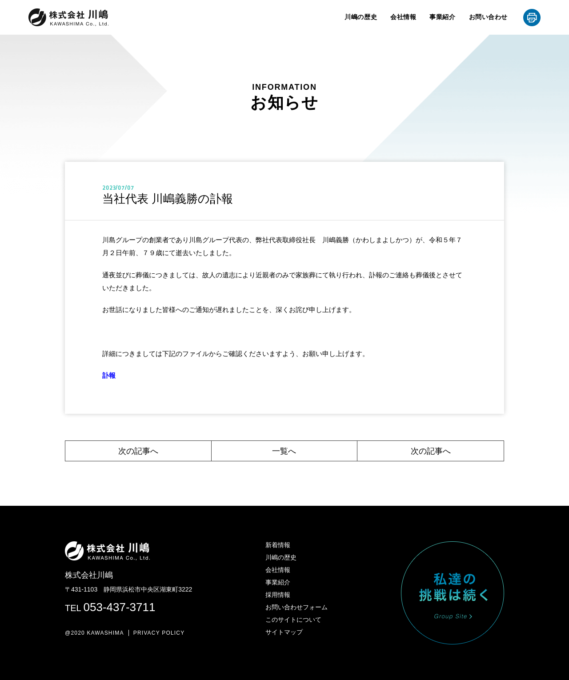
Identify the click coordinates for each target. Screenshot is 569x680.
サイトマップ (284, 632)
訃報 (109, 375)
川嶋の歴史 (361, 16)
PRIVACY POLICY (159, 633)
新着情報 (277, 544)
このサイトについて (293, 619)
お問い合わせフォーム (296, 607)
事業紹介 (442, 16)
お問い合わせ (488, 16)
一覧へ (284, 451)
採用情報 (277, 594)
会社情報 (403, 16)
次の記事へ (138, 451)
